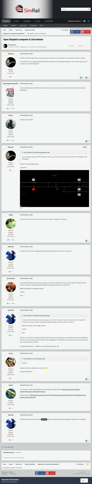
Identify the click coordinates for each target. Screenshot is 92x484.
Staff (41, 25)
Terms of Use (5, 481)
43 (8, 240)
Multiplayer (27, 21)
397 (9, 140)
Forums (5, 25)
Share (71, 46)
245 (11, 271)
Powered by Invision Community (82, 474)
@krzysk (44, 419)
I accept (85, 480)
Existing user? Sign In (75, 21)
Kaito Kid (10, 247)
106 (11, 408)
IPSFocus (11, 472)
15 (10, 378)
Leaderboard (33, 25)
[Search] (69, 9)
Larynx (11, 353)
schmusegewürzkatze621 (10, 83)
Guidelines (13, 25)
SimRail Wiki (49, 21)
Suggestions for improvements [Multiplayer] (33, 47)
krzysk (11, 385)
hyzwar (11, 115)
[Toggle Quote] (22, 152)
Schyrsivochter (42, 152)
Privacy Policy (12, 474)
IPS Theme (4, 472)
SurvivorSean (11, 278)
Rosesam (13, 45)
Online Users (23, 25)
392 (9, 303)
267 (9, 108)
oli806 (11, 215)
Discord (38, 21)
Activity (16, 21)
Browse (7, 21)
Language (4, 474)
